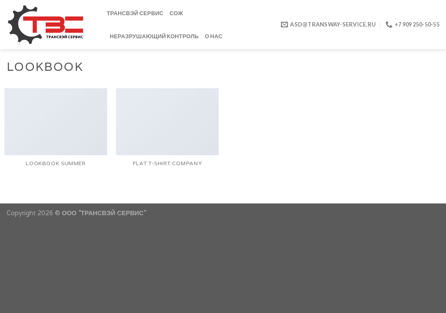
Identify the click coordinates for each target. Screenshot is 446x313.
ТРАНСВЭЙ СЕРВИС (135, 13)
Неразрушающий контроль (154, 36)
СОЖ (176, 13)
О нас (214, 36)
